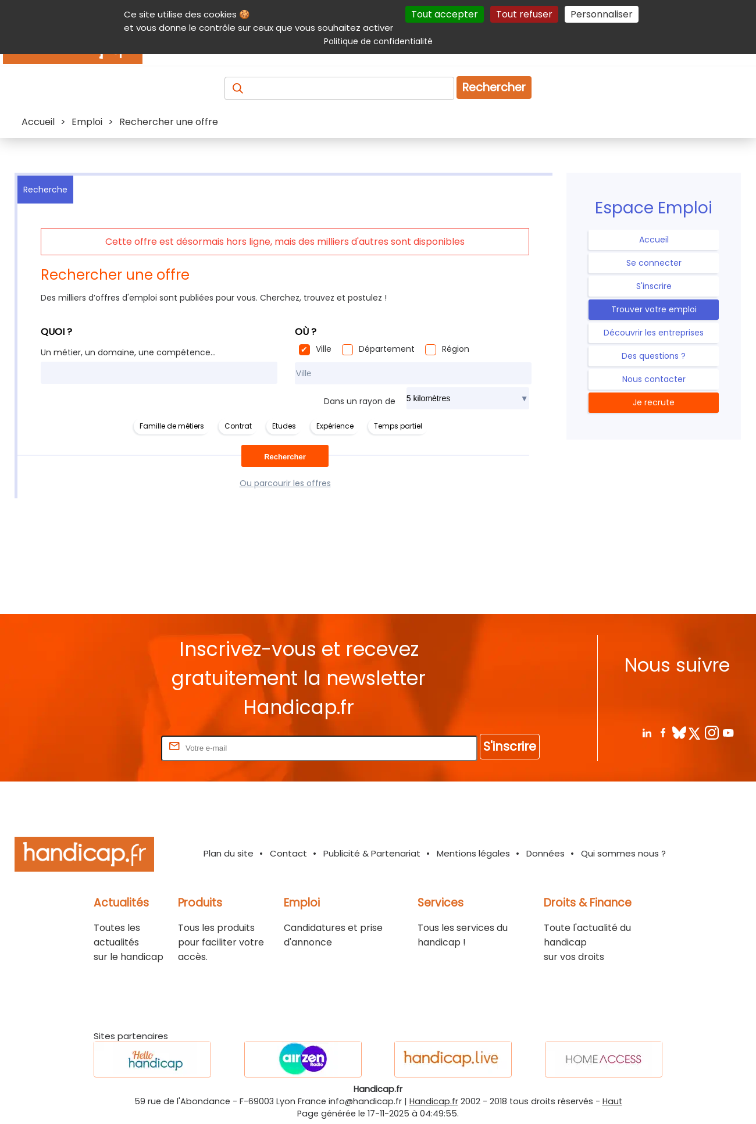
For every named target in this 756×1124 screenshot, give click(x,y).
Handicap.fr (433, 1101)
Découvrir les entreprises (654, 332)
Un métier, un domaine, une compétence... (128, 352)
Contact (288, 853)
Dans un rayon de (359, 401)
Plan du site (229, 853)
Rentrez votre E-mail (112, 747)
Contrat (238, 426)
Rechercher (494, 87)
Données (545, 853)
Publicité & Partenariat (371, 853)
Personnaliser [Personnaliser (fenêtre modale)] (601, 14)
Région (455, 349)
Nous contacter (654, 379)
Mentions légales (473, 853)
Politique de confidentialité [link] (378, 41)
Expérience (335, 426)
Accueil (654, 239)
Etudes (284, 426)
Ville (323, 349)
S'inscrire (654, 286)
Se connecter (654, 263)
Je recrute (654, 402)
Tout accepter (444, 14)
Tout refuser (524, 14)
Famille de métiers (172, 426)
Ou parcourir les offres (285, 483)
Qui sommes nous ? (623, 853)
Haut (612, 1101)
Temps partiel (398, 426)
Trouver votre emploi (654, 309)
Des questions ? (654, 356)
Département (387, 349)
